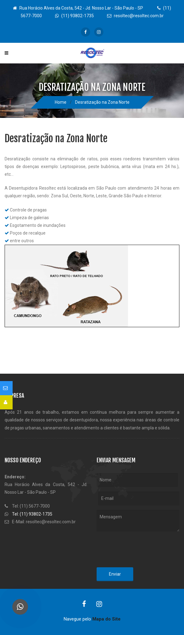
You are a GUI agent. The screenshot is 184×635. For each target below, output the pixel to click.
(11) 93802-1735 (74, 15)
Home (60, 102)
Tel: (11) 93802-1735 (32, 514)
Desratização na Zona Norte (102, 102)
